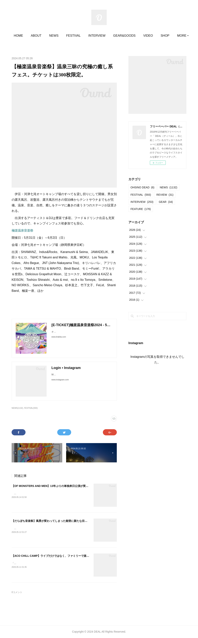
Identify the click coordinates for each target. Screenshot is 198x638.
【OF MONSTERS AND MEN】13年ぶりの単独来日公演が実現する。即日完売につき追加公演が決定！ (74, 485)
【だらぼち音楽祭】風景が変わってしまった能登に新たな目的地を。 (54, 520)
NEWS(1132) (17, 408)
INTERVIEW (111, 35)
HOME (33, 35)
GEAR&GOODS (139, 35)
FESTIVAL (88, 35)
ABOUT (51, 35)
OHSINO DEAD (142, 187)
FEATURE (141, 209)
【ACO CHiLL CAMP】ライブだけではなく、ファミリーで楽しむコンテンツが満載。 (64, 555)
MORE (162, 35)
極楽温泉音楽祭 (22, 230)
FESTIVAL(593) (31, 408)
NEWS (68, 35)
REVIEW (164, 194)
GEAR (166, 201)
